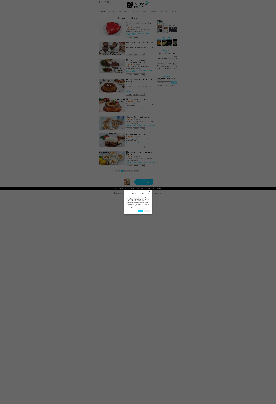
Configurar (147, 211)
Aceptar (140, 211)
